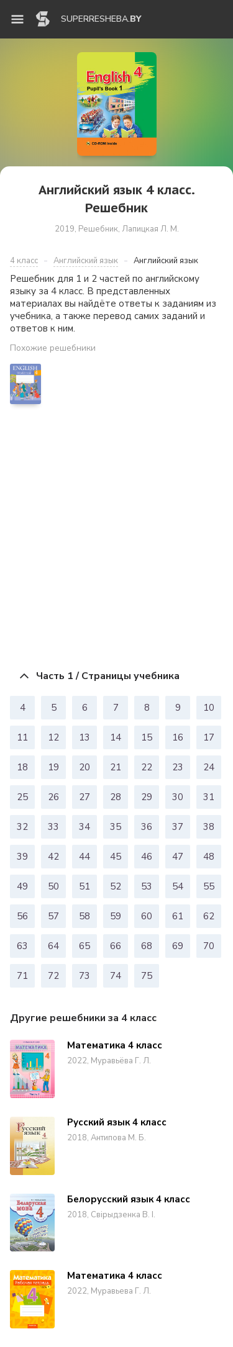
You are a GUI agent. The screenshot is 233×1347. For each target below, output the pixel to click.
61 (177, 916)
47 (177, 856)
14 (115, 737)
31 (208, 797)
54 (177, 886)
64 (53, 946)
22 (146, 767)
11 (22, 737)
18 (22, 767)
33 (53, 827)
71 (22, 976)
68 (146, 946)
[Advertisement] (116, 536)
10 (208, 707)
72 (53, 976)
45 (115, 856)
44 (84, 856)
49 (22, 886)
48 (208, 856)
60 (146, 916)
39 (22, 856)
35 (115, 827)
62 (208, 916)
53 (146, 886)
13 (84, 737)
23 (177, 767)
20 (84, 767)
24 (208, 767)
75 (146, 976)
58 (84, 916)
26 (53, 797)
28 (115, 797)
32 (22, 827)
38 (208, 827)
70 (208, 946)
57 (53, 916)
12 (53, 737)
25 (22, 797)
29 (146, 797)
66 (115, 946)
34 (84, 827)
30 (177, 797)
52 (115, 886)
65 (84, 946)
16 (177, 737)
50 (53, 886)
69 (177, 946)
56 (22, 916)
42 (53, 856)
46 (146, 856)
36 (146, 827)
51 (84, 886)
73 (84, 976)
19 (53, 767)
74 (115, 976)
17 (208, 737)
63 (22, 946)
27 (84, 797)
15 (146, 737)
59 (115, 916)
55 (208, 886)
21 (115, 767)
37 (177, 827)
